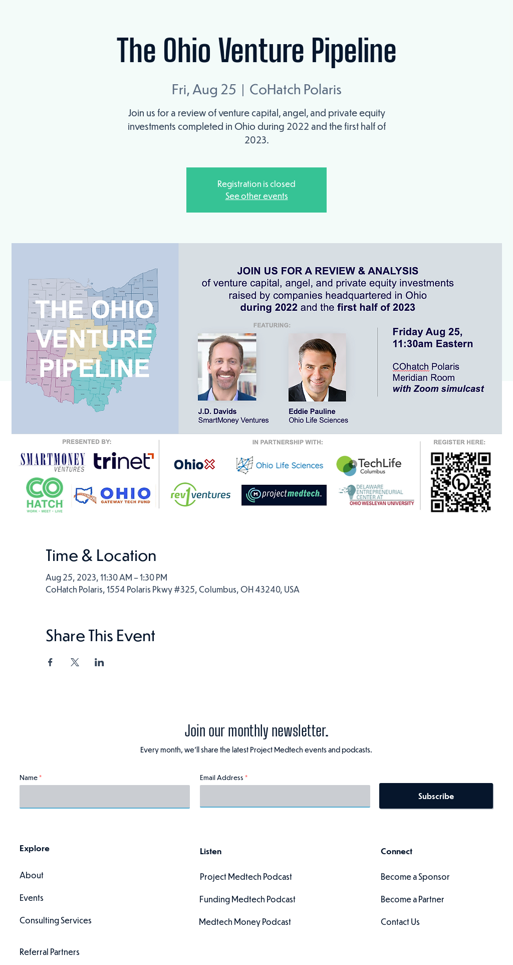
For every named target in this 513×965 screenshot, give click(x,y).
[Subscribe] (436, 796)
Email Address (221, 777)
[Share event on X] (75, 662)
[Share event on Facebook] (50, 662)
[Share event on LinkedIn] (99, 662)
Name (29, 777)
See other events (256, 195)
